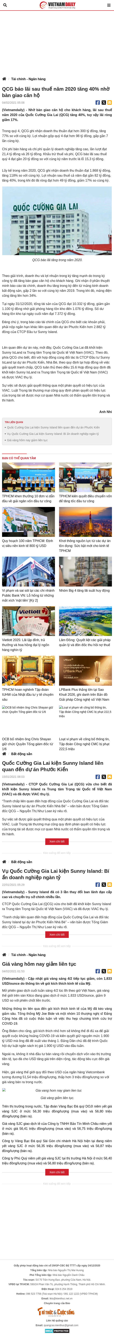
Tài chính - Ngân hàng (28, 79)
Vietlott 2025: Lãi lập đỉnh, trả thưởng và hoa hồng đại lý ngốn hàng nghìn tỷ (25, 645)
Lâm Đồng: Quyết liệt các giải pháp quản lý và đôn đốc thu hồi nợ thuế (85, 642)
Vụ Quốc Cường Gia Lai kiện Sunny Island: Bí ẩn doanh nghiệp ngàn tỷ (53, 433)
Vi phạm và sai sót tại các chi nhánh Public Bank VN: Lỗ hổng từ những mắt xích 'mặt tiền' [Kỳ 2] (28, 595)
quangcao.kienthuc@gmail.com (61, 1320)
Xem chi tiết (56, 841)
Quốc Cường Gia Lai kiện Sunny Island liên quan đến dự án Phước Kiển (53, 427)
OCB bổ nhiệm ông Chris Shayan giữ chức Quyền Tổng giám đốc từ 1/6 (27, 744)
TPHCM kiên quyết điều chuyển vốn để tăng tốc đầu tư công (85, 498)
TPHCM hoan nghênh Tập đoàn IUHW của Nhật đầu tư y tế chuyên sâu (28, 694)
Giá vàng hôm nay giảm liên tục (27, 440)
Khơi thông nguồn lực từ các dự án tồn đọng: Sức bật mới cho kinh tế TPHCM (85, 546)
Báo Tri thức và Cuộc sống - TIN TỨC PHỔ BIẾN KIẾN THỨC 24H (57, 5)
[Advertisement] (57, 41)
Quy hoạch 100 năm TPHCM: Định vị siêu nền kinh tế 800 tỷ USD (27, 543)
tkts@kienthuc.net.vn (61, 1293)
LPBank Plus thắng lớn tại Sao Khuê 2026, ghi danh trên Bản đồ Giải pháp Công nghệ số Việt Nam (84, 694)
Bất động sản (21, 754)
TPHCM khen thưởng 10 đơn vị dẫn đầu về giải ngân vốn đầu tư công (28, 498)
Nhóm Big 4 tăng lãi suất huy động (84, 590)
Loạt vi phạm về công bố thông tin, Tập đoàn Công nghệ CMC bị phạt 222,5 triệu (84, 744)
